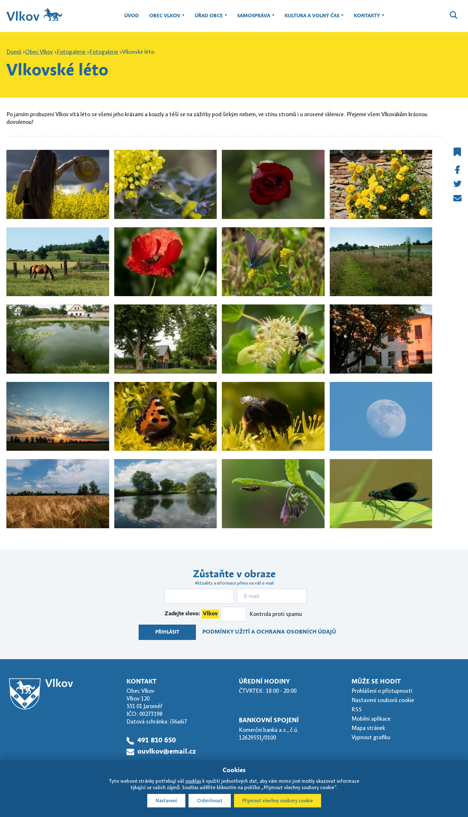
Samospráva (253, 19)
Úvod (131, 16)
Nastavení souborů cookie (382, 700)
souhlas (193, 781)
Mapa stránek (368, 728)
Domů (13, 52)
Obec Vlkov (164, 19)
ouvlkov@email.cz (166, 751)
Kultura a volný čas (312, 19)
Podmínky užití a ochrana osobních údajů (269, 632)
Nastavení (166, 801)
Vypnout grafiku (370, 737)
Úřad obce (209, 19)
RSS (356, 709)
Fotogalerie (72, 52)
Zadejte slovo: (192, 614)
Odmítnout (209, 801)
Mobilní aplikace (371, 719)
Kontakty (367, 19)
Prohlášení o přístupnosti (381, 691)
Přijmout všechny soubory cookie (277, 801)
